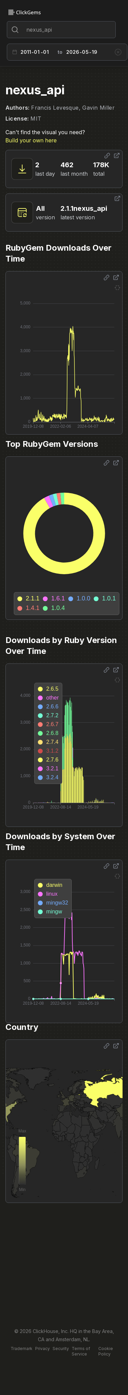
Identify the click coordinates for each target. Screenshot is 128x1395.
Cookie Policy (105, 1351)
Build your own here (31, 140)
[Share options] (107, 155)
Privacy (42, 1348)
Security (61, 1348)
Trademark (21, 1348)
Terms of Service (81, 1351)
